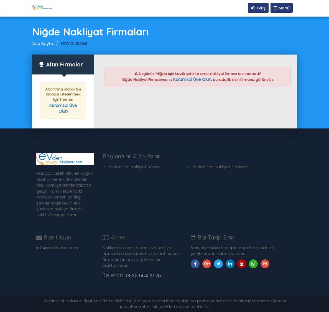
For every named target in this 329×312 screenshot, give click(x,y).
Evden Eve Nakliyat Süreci (134, 167)
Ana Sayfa (42, 43)
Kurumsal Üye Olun (63, 108)
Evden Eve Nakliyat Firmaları (221, 167)
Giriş (258, 8)
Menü (282, 8)
